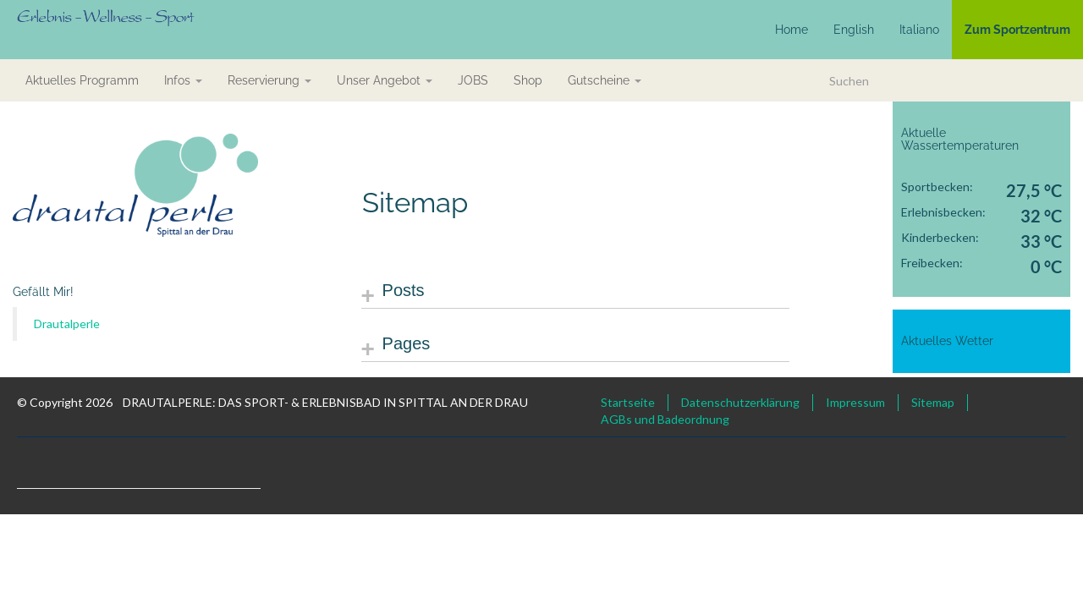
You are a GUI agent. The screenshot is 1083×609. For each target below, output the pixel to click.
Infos (183, 80)
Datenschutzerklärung (740, 402)
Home (791, 29)
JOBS (473, 80)
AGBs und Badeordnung (665, 419)
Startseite (628, 402)
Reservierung (269, 80)
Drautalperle (67, 323)
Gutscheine (604, 80)
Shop (528, 80)
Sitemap (932, 402)
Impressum (855, 402)
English (853, 29)
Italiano (919, 29)
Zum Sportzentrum (1017, 29)
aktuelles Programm (82, 80)
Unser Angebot (384, 80)
